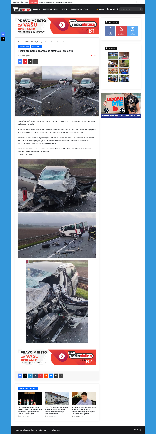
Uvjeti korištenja (55, 430)
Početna (21, 42)
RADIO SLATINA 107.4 (78, 9)
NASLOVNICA (36, 46)
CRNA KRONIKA (31, 42)
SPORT (64, 9)
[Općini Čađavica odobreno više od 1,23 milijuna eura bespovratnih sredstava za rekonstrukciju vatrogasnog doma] (57, 398)
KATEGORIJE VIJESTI (50, 9)
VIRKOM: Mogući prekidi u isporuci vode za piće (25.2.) (56, 2)
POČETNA (36, 9)
